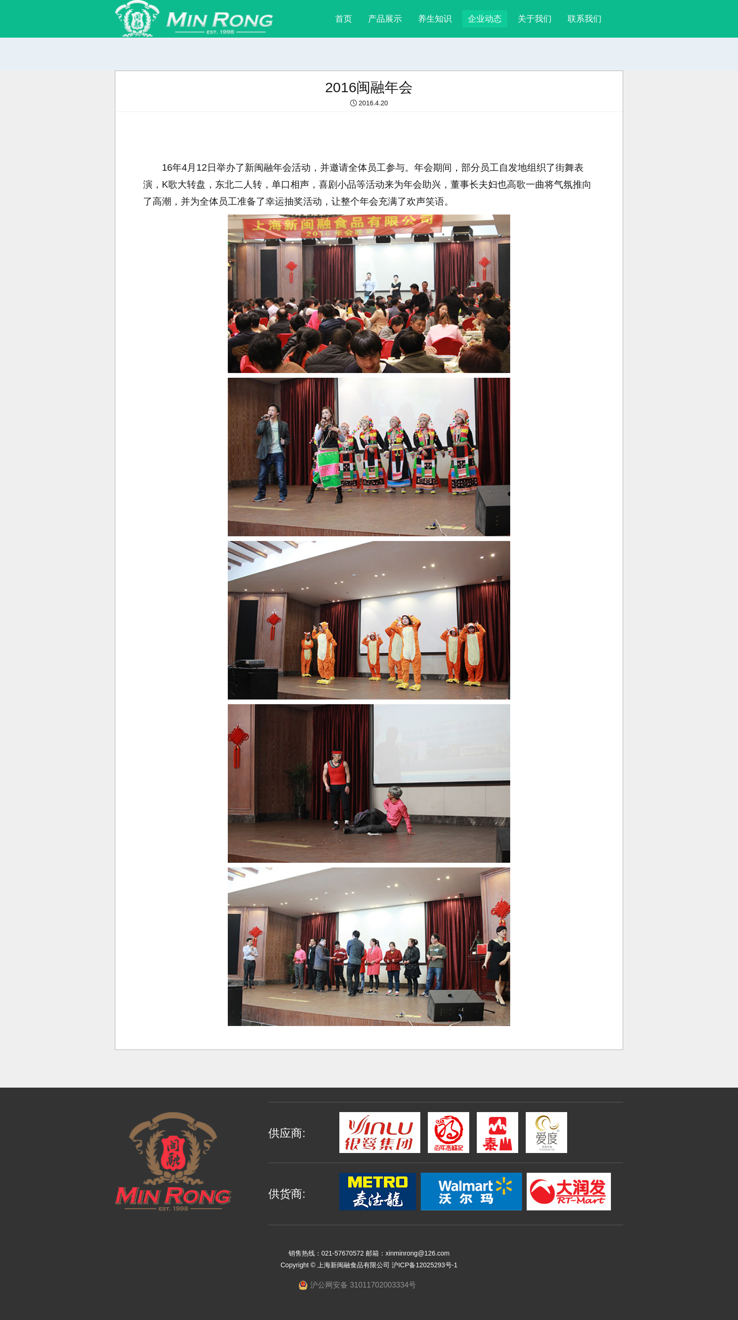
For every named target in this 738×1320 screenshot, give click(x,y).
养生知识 (435, 19)
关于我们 (535, 19)
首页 (343, 19)
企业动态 (485, 19)
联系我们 (585, 19)
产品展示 (385, 19)
